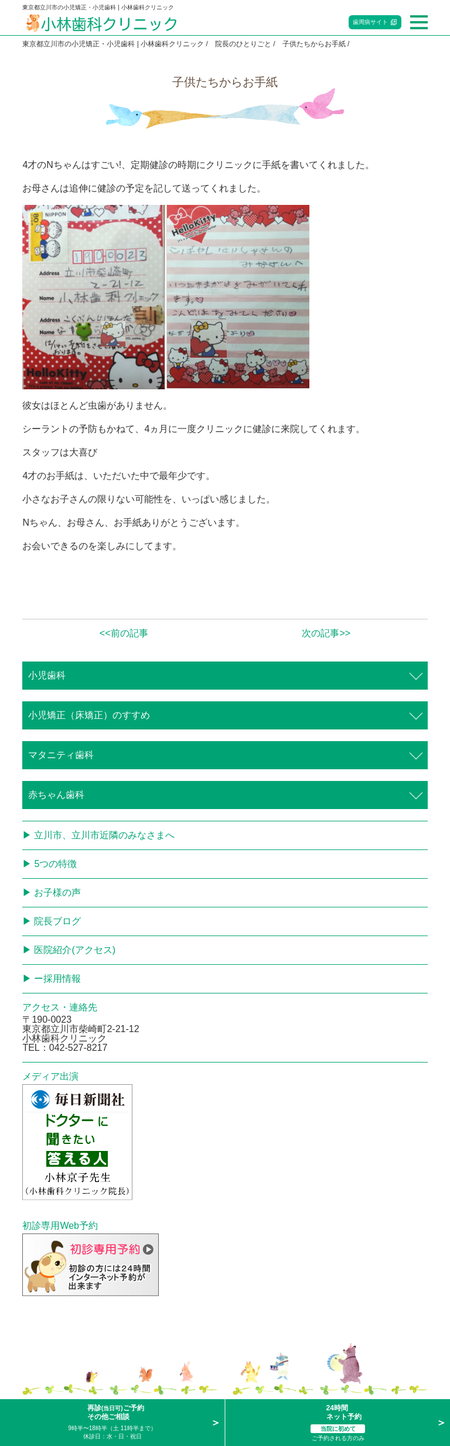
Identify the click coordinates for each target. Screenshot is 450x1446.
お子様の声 (57, 892)
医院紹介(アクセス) (74, 950)
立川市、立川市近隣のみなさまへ (104, 835)
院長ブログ (57, 921)
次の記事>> (326, 633)
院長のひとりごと (243, 44)
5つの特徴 (55, 864)
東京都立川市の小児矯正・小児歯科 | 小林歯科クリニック (113, 44)
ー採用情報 (57, 979)
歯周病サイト (370, 22)
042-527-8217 (78, 1048)
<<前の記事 (124, 633)
